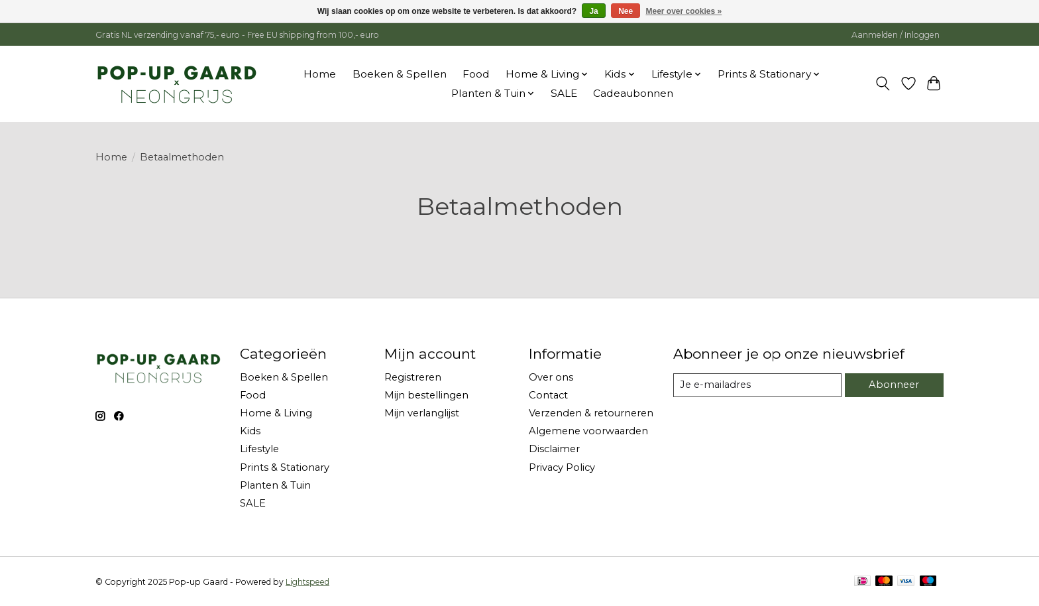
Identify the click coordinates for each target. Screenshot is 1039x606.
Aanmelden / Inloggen (895, 35)
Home (319, 74)
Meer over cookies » (684, 11)
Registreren (412, 377)
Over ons (551, 377)
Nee (625, 11)
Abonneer (894, 385)
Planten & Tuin (275, 485)
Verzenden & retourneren (591, 413)
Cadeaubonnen (633, 93)
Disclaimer (554, 449)
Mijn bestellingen (426, 395)
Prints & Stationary (284, 467)
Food (476, 74)
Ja (593, 11)
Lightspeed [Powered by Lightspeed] (307, 582)
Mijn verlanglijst (421, 413)
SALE (564, 93)
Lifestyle (259, 449)
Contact (548, 395)
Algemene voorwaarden (588, 431)
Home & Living (276, 413)
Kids (250, 431)
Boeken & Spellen (400, 74)
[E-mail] (757, 385)
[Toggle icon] (883, 83)
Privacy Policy (562, 467)
